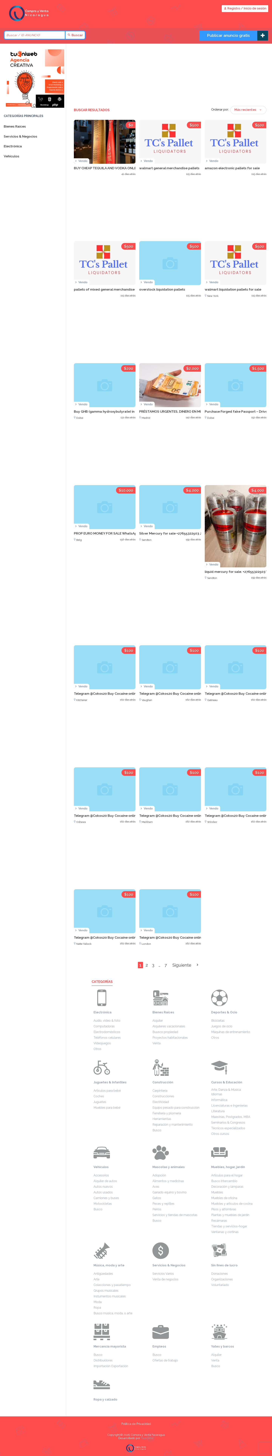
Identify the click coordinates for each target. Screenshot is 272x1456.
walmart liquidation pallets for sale (233, 289)
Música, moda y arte (109, 1265)
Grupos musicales (106, 1290)
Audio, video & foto (107, 1020)
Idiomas (216, 1094)
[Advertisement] (170, 75)
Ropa (97, 1307)
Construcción (162, 1082)
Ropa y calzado (105, 1399)
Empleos (159, 1346)
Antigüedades (103, 1273)
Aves (155, 1186)
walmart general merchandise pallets (169, 168)
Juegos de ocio (221, 1026)
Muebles (217, 1192)
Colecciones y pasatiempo (112, 1285)
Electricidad (160, 1102)
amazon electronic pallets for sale (232, 168)
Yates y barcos (222, 1346)
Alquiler (157, 1020)
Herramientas (161, 1119)
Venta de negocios (165, 1279)
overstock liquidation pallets (162, 289)
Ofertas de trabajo (165, 1360)
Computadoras (104, 1026)
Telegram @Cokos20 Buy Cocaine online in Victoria (114, 937)
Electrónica (102, 1012)
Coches (99, 1096)
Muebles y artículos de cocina (232, 1203)
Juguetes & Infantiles (110, 1082)
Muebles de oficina (224, 1198)
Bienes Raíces (163, 1012)
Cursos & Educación (226, 1082)
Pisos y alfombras (223, 1209)
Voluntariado (220, 1285)
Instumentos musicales (110, 1296)
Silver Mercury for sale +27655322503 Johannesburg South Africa (191, 533)
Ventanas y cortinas (225, 1232)
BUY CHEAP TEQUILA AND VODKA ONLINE (106, 168)
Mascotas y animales (168, 1167)
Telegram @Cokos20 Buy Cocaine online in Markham (181, 816)
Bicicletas (218, 1020)
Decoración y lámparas (227, 1186)
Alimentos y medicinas (168, 1181)
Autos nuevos (103, 1186)
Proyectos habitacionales (170, 1037)
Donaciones (219, 1273)
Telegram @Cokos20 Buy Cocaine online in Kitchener (116, 693)
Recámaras (219, 1220)
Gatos (156, 1198)
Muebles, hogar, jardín (228, 1167)
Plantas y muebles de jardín (230, 1215)
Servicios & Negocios (168, 1265)
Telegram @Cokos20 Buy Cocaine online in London (179, 937)
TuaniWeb (147, 1438)
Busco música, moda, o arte (113, 1313)
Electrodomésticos (107, 1032)
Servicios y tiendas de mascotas (174, 1215)
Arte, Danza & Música (226, 1089)
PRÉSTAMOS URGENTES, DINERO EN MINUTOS (176, 411)
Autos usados (103, 1192)
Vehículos (101, 1167)
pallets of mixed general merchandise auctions (111, 289)
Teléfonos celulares (107, 1037)
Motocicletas (103, 1203)
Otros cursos (220, 1134)
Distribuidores (103, 1360)
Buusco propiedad (165, 1032)
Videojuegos (102, 1043)
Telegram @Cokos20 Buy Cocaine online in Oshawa (114, 816)
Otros (97, 1049)
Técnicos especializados (228, 1128)
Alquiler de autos (105, 1181)
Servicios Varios (163, 1273)
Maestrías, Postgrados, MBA (230, 1117)
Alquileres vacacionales (168, 1026)
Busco (156, 1130)
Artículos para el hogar (227, 1175)
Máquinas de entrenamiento (230, 1032)
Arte (96, 1279)
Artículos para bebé (107, 1090)
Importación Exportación (111, 1366)
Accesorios (101, 1175)
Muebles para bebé (107, 1107)
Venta (156, 1043)
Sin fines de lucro (224, 1265)
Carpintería (159, 1090)
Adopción (159, 1175)
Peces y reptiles (163, 1203)
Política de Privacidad (136, 1424)
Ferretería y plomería (166, 1113)
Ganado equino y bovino (169, 1192)
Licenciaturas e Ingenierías (229, 1105)
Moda (98, 1302)
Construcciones (163, 1096)
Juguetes (100, 1102)
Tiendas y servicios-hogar (229, 1226)
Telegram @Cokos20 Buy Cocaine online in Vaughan (180, 693)
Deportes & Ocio (224, 1012)
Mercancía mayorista (110, 1346)
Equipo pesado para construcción (175, 1107)
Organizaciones (222, 1279)
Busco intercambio (224, 1181)
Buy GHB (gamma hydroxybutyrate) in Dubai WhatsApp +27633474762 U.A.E (134, 411)
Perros (156, 1209)
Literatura (218, 1111)
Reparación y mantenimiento (172, 1124)
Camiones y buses (106, 1198)
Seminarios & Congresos (228, 1122)
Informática (219, 1100)
